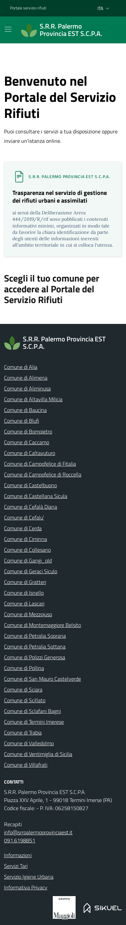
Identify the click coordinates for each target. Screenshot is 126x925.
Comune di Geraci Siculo (30, 571)
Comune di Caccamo (26, 442)
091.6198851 (19, 840)
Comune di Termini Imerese (34, 722)
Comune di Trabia (23, 732)
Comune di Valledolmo (29, 743)
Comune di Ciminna (25, 539)
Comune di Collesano (27, 550)
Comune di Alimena (25, 378)
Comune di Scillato (24, 700)
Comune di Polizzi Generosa (34, 657)
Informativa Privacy (25, 887)
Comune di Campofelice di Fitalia (40, 464)
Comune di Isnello (24, 593)
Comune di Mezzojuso (28, 614)
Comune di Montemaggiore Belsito (42, 625)
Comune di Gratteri (25, 582)
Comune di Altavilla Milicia (33, 399)
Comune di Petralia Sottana (35, 646)
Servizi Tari (16, 866)
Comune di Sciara (23, 689)
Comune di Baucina (25, 410)
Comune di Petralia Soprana (35, 636)
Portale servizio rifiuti (28, 8)
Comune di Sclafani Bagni (32, 711)
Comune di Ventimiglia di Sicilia (38, 754)
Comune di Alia (20, 367)
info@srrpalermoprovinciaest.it (38, 832)
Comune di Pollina (24, 668)
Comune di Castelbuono (30, 485)
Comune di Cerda (23, 528)
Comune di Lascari (24, 603)
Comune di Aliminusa (27, 388)
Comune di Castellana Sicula (35, 496)
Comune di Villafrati (25, 765)
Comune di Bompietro (28, 431)
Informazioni (18, 855)
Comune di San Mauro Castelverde (42, 679)
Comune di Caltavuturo (29, 453)
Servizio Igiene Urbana (28, 877)
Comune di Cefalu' (24, 517)
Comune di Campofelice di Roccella (42, 474)
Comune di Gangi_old (28, 560)
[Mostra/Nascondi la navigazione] (8, 29)
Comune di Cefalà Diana (30, 507)
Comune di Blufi (21, 421)
